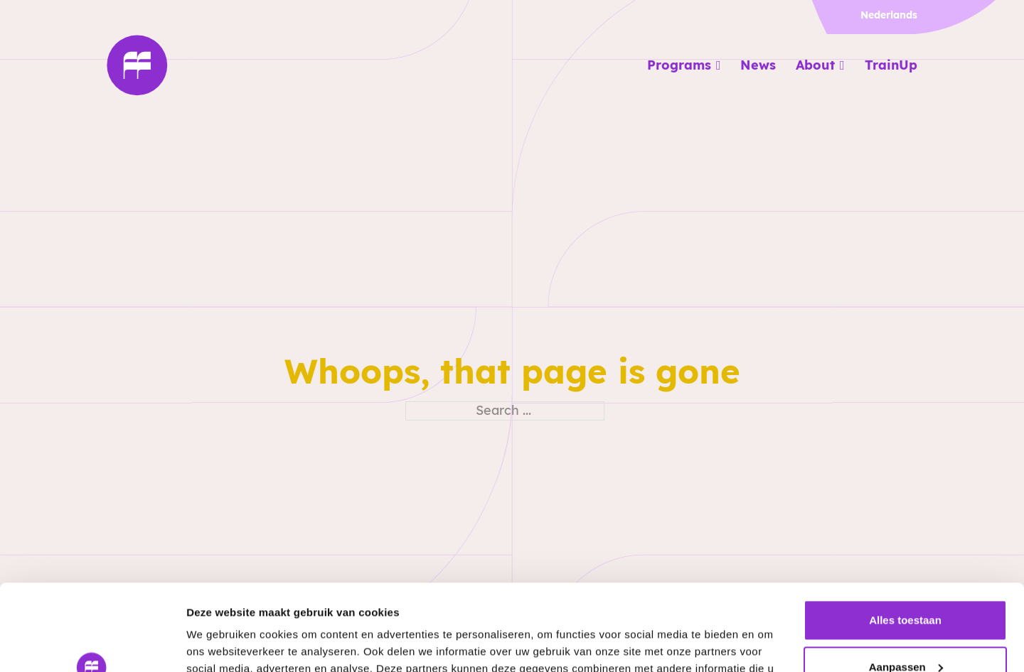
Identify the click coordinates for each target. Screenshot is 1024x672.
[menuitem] (885, 15)
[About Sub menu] (842, 65)
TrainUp (891, 65)
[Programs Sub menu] (718, 65)
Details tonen (220, 644)
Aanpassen (906, 586)
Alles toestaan (905, 539)
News (758, 65)
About (815, 65)
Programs (679, 65)
